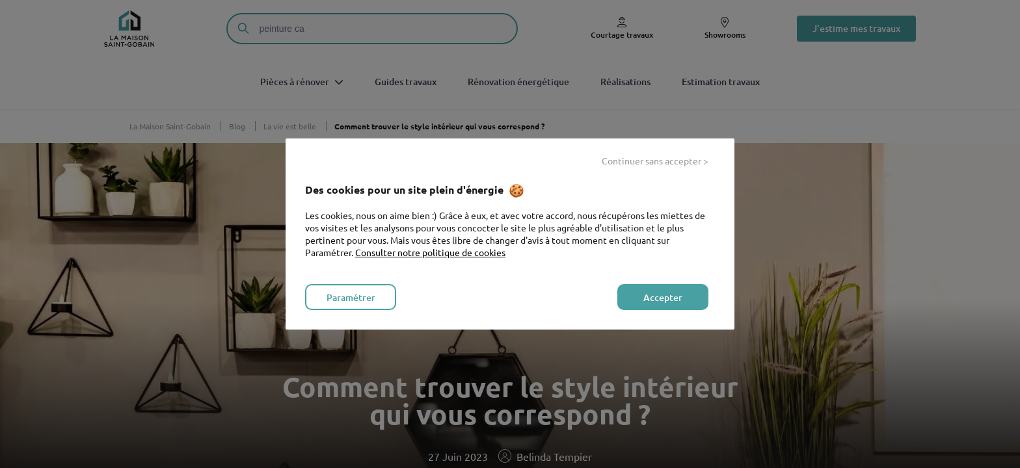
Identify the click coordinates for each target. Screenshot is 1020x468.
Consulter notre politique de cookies (430, 252)
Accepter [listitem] (662, 297)
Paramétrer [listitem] (351, 297)
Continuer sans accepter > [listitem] (655, 160)
